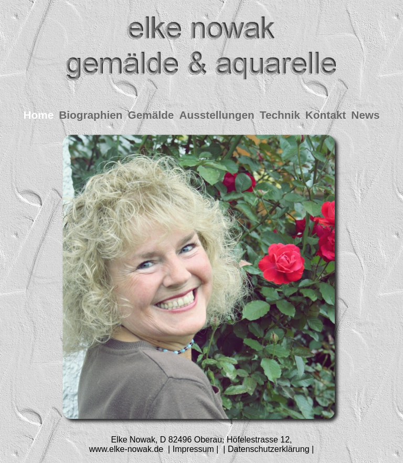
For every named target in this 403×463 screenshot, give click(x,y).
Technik (280, 115)
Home (38, 115)
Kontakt (325, 115)
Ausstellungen (216, 115)
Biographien (90, 115)
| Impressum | (193, 449)
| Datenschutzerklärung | (267, 449)
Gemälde (151, 115)
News (365, 115)
